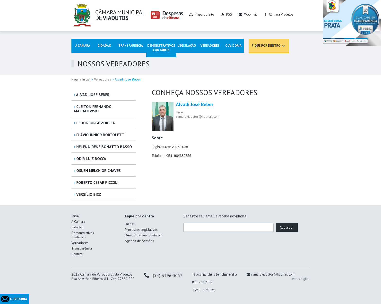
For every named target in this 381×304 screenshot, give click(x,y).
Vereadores (210, 46)
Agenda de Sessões (139, 241)
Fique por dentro (266, 46)
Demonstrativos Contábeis (161, 48)
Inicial (75, 216)
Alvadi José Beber (91, 94)
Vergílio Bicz (87, 194)
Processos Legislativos (141, 229)
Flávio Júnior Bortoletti (99, 134)
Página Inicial (80, 79)
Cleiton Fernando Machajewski (93, 108)
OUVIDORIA (18, 299)
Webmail (250, 14)
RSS (229, 14)
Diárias (130, 224)
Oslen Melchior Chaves (97, 170)
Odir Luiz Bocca (90, 158)
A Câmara (82, 46)
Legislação (186, 46)
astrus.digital (300, 279)
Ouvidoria (233, 46)
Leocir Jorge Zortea (94, 122)
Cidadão (104, 46)
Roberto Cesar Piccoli (96, 182)
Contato (77, 254)
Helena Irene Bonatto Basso (103, 146)
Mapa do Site (204, 14)
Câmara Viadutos (281, 14)
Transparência (130, 46)
